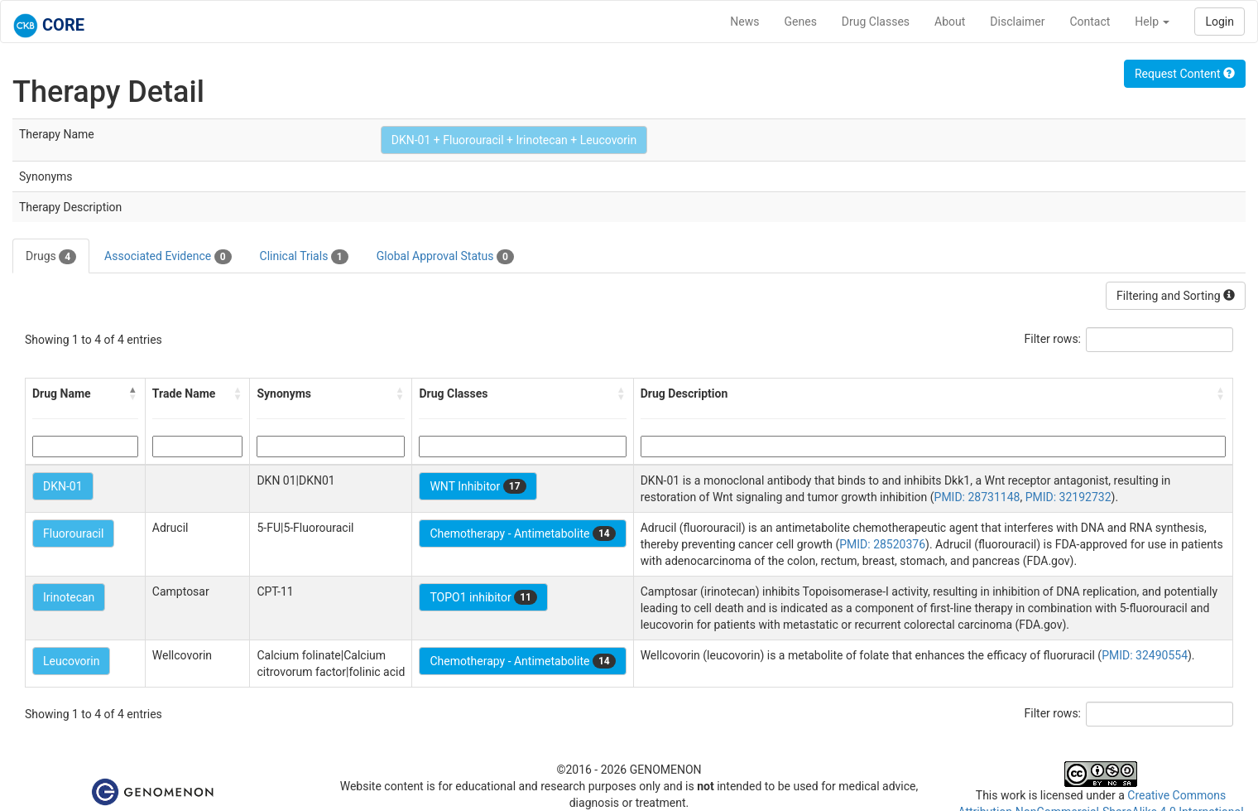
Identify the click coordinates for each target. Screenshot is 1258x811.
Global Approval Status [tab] (445, 256)
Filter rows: (1053, 338)
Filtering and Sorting (1175, 295)
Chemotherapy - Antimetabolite (522, 533)
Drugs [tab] (51, 256)
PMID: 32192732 (1068, 497)
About (949, 21)
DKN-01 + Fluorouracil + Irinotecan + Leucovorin (513, 140)
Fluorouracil (73, 533)
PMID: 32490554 (1145, 655)
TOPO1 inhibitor (483, 597)
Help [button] (1152, 21)
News (744, 21)
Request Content (1185, 73)
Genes (801, 21)
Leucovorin (71, 661)
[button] (133, 393)
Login (1219, 21)
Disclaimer (1017, 21)
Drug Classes (876, 21)
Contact (1089, 21)
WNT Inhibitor (478, 486)
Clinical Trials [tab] (304, 256)
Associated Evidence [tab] (167, 256)
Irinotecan (68, 597)
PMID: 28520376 (882, 544)
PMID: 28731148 (977, 497)
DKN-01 (63, 486)
